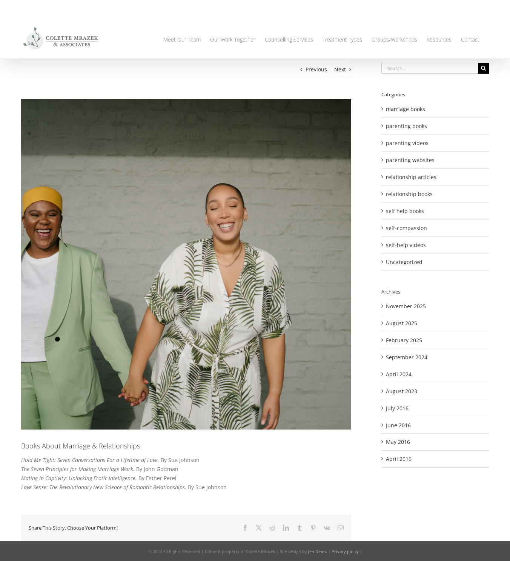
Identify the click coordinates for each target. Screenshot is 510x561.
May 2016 (398, 441)
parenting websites (410, 160)
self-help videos (406, 245)
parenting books (406, 126)
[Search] (483, 68)
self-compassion (406, 228)
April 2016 (399, 458)
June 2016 (398, 425)
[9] (186, 264)
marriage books (405, 109)
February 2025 (404, 340)
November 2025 (406, 306)
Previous (316, 69)
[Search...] (429, 68)
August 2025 (401, 323)
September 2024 (406, 357)
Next (340, 69)
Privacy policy (345, 551)
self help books (405, 211)
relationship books (409, 194)
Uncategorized (404, 262)
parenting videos (407, 143)
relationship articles (411, 177)
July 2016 (397, 408)
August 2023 (401, 391)
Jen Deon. (317, 551)
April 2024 (399, 374)
